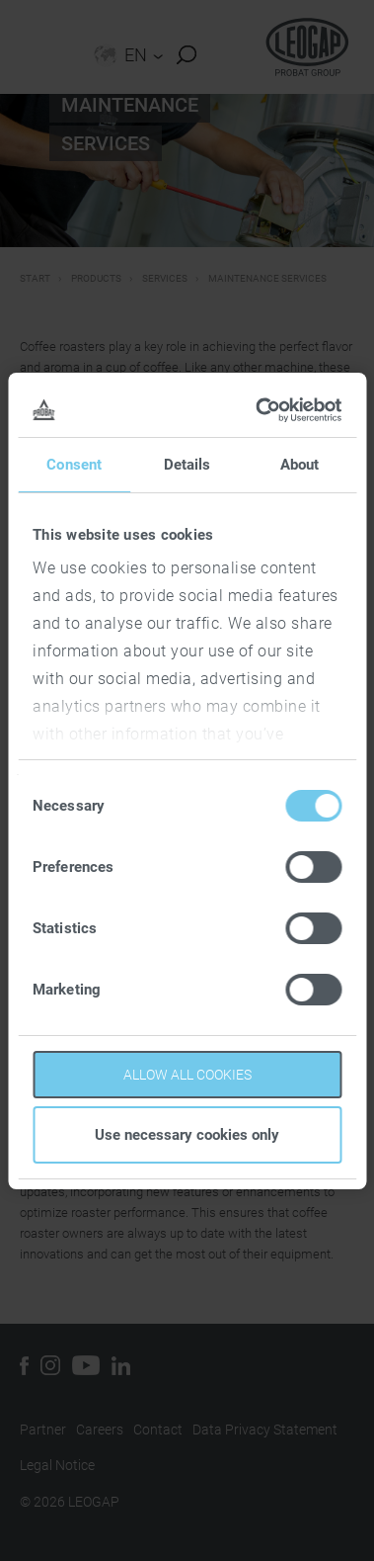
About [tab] (300, 465)
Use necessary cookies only (187, 1135)
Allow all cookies (187, 1075)
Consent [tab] (74, 465)
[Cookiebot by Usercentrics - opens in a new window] (260, 410)
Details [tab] (187, 465)
